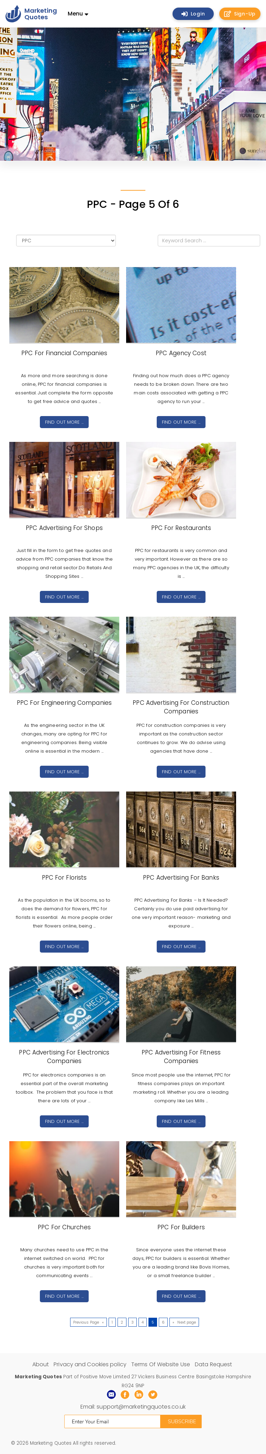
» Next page (184, 1322)
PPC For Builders (181, 1227)
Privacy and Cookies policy (90, 1364)
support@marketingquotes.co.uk (141, 1407)
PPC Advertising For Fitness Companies (181, 1056)
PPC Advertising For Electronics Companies (64, 1056)
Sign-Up (240, 13)
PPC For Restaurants (181, 528)
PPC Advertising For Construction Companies (181, 707)
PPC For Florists (64, 877)
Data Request (213, 1364)
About (40, 1364)
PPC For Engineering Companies (64, 703)
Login (193, 13)
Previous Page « (88, 1322)
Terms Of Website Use (160, 1364)
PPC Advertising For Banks (181, 877)
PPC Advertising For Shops (64, 528)
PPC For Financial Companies (64, 353)
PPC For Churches (64, 1227)
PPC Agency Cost (181, 353)
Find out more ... (64, 422)
